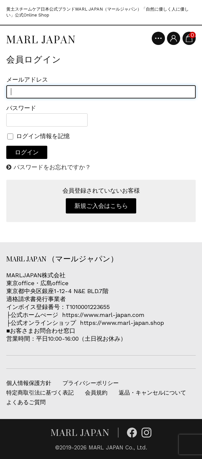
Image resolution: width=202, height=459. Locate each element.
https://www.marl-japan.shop (122, 322)
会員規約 (96, 392)
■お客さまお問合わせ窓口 (41, 330)
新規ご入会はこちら (101, 205)
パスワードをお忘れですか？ (52, 167)
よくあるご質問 (26, 402)
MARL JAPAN (41, 40)
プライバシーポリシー (90, 383)
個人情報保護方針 (28, 383)
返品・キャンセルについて (152, 392)
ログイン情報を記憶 (38, 136)
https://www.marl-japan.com (103, 314)
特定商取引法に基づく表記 (40, 392)
